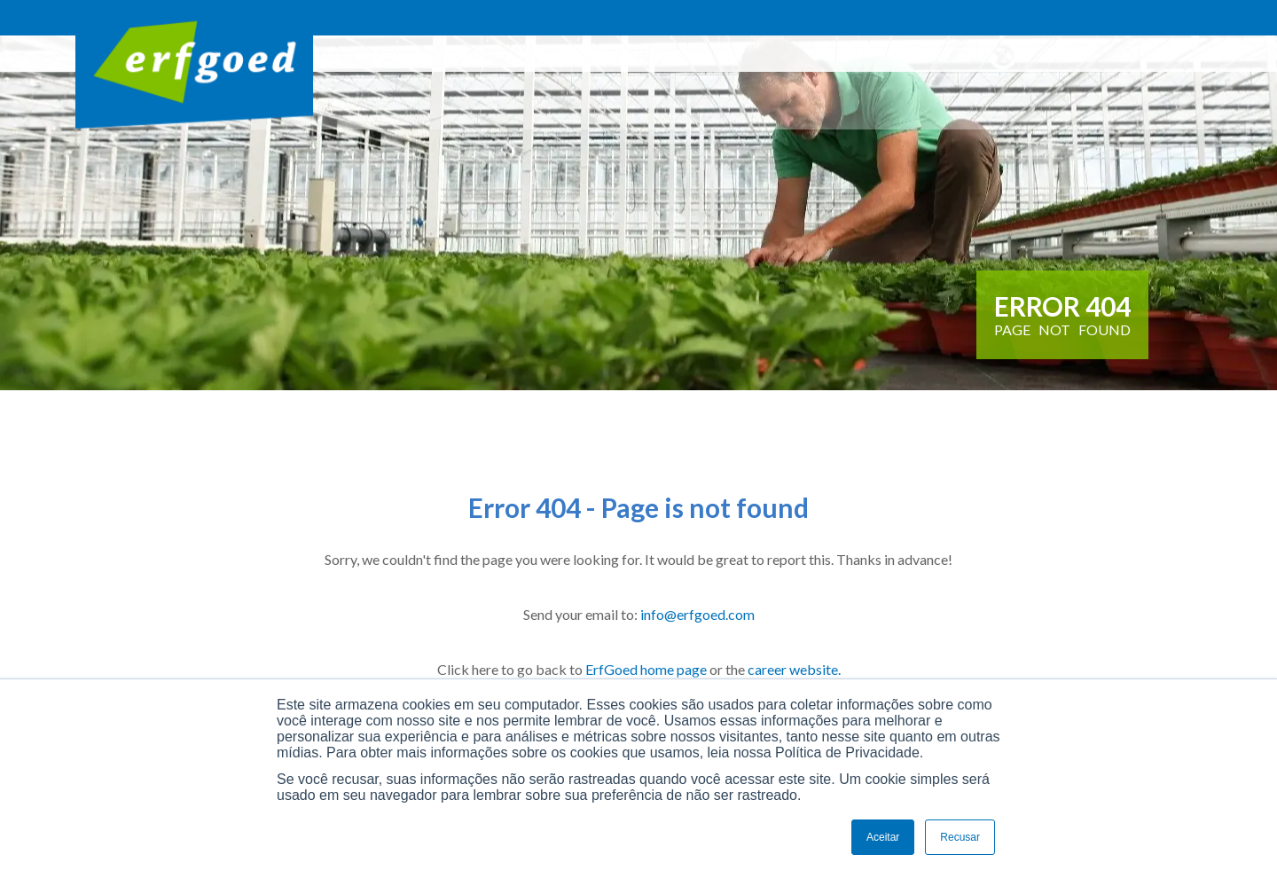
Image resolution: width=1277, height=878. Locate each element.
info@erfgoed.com (697, 614)
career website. (794, 669)
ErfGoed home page (646, 669)
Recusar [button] (960, 837)
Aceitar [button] (882, 837)
